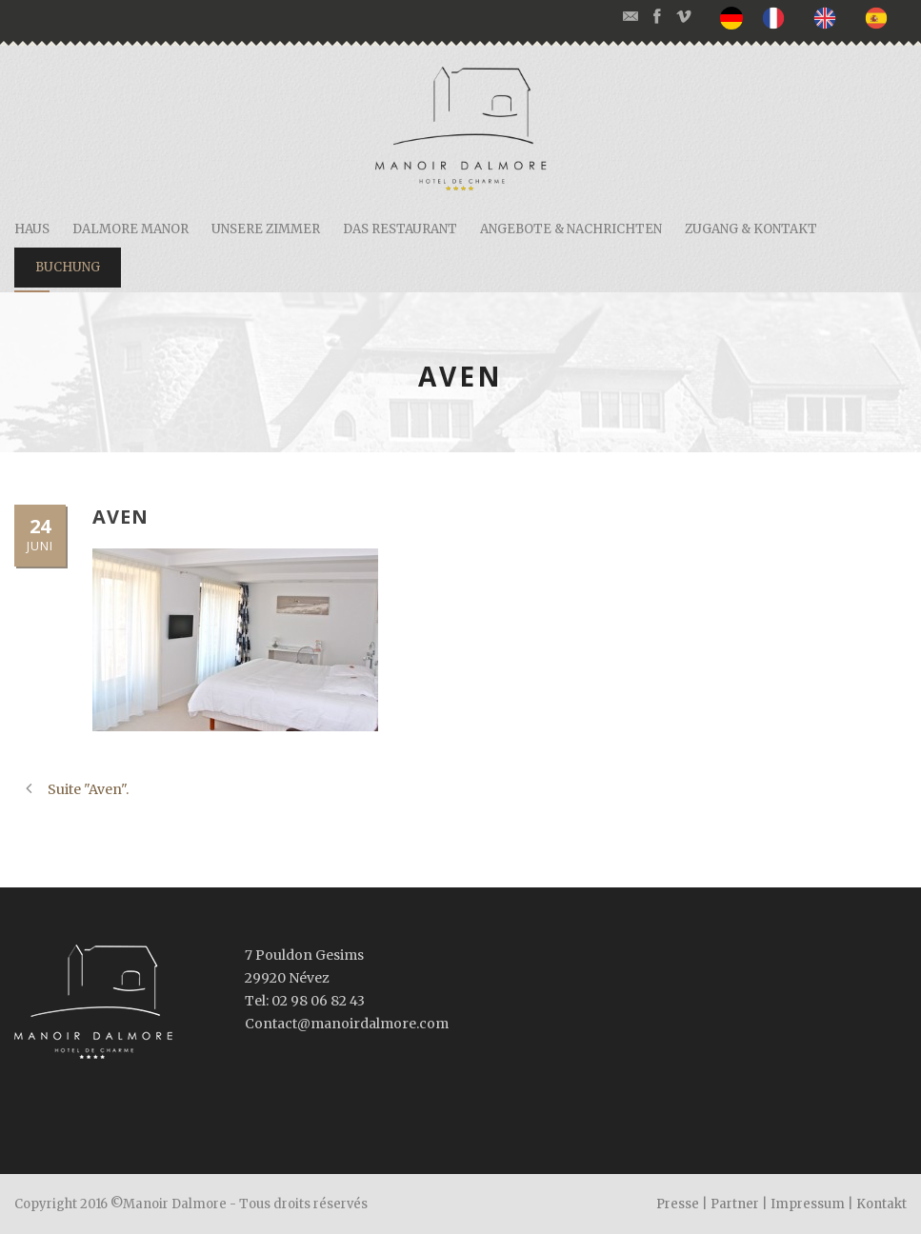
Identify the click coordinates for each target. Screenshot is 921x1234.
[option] (778, 17)
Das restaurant (400, 229)
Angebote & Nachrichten (571, 229)
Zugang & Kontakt (751, 229)
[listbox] (813, 18)
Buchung (67, 267)
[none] (736, 18)
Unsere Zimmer (265, 229)
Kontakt (881, 1204)
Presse (677, 1204)
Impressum (808, 1204)
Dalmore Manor (130, 229)
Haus (32, 229)
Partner (735, 1204)
